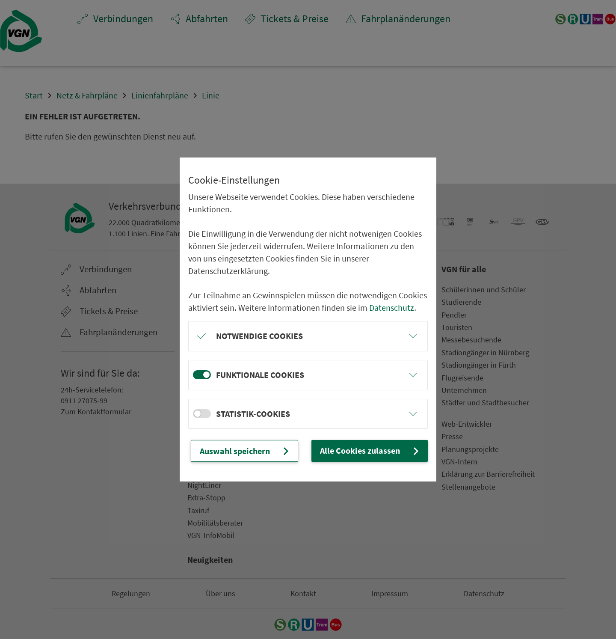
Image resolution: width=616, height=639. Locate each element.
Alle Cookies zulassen (370, 450)
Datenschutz (391, 307)
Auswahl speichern (245, 450)
